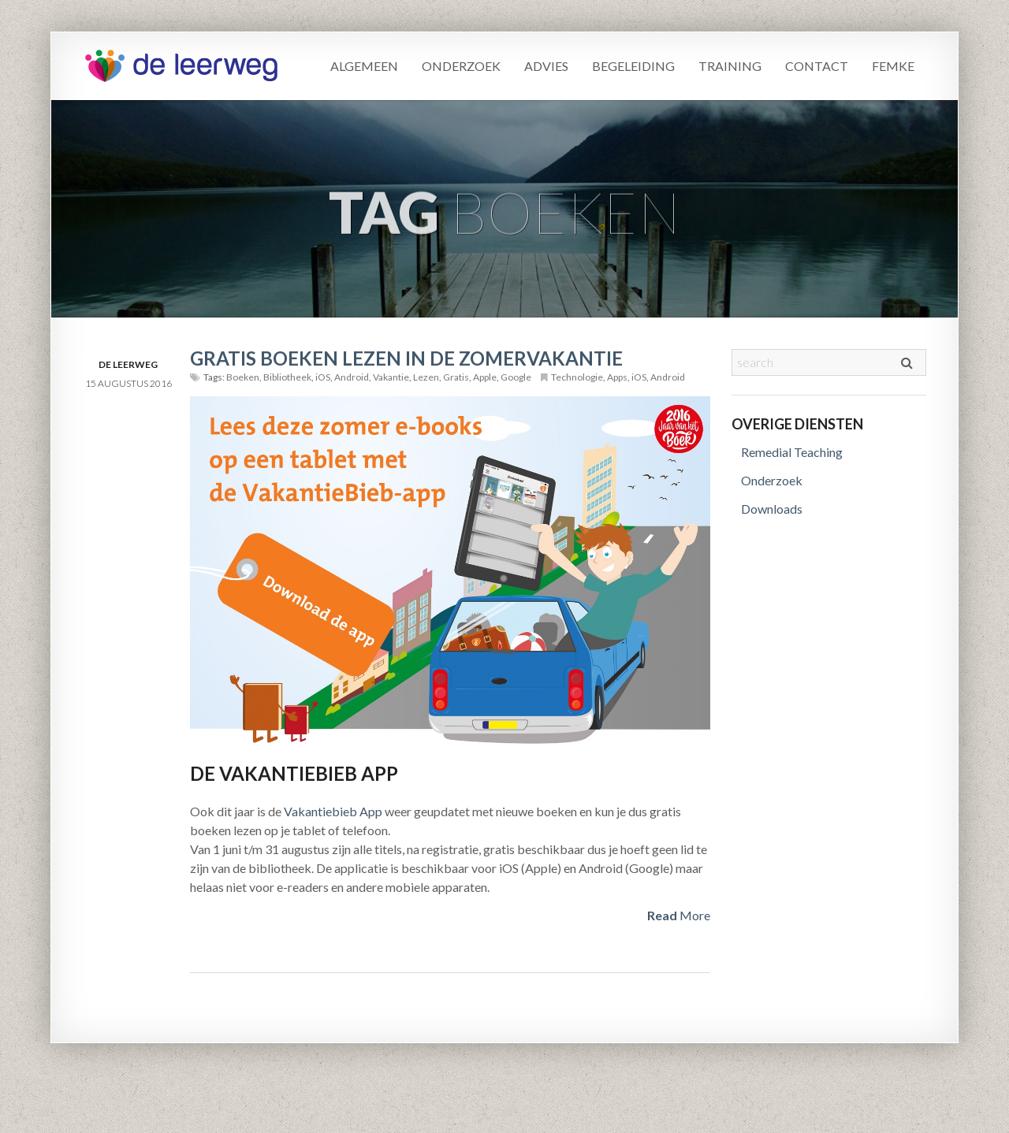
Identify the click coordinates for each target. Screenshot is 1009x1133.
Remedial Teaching (792, 451)
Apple (485, 377)
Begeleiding (633, 65)
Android (351, 377)
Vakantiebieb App (333, 811)
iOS (322, 377)
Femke (893, 65)
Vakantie (391, 377)
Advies (546, 65)
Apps (617, 377)
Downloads (771, 508)
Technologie (577, 377)
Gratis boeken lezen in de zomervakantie (406, 358)
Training (729, 65)
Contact (816, 65)
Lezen (426, 377)
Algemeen (364, 65)
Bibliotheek (287, 377)
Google (516, 377)
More (678, 915)
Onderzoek (461, 65)
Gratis (456, 377)
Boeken (242, 377)
